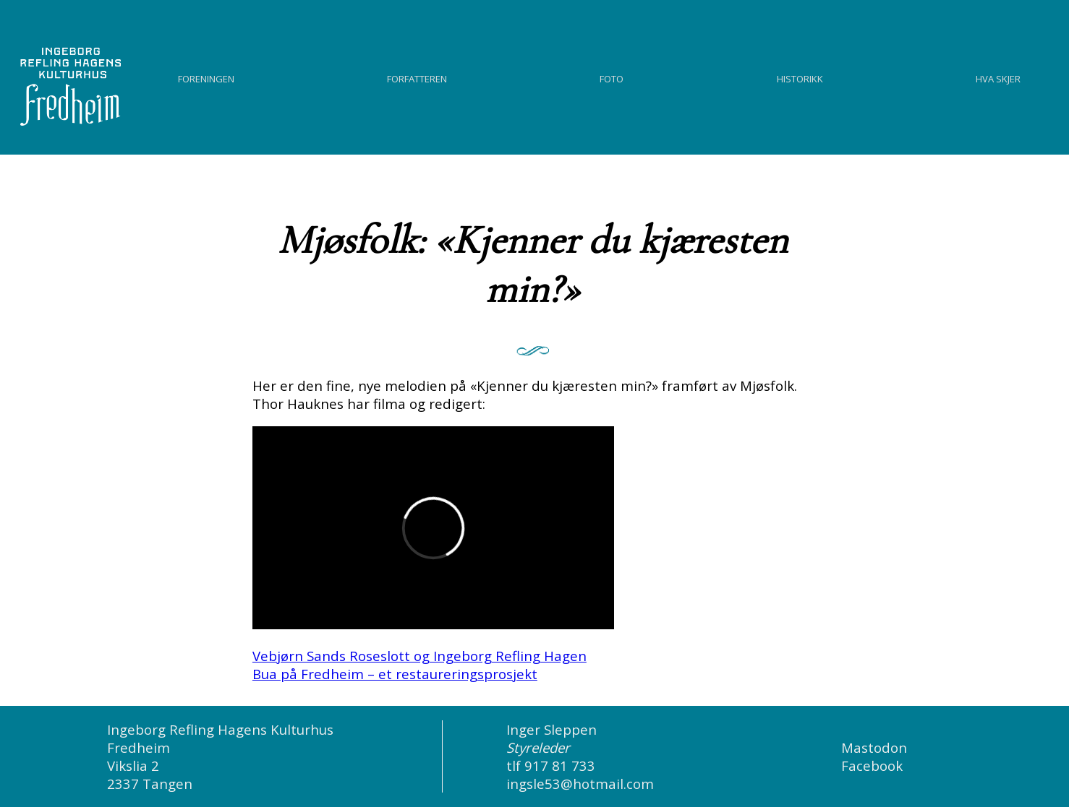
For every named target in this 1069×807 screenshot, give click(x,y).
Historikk (800, 77)
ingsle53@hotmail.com (580, 783)
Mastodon (874, 747)
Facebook (872, 765)
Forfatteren (417, 77)
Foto (611, 77)
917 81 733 (559, 765)
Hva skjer (998, 77)
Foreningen (206, 77)
